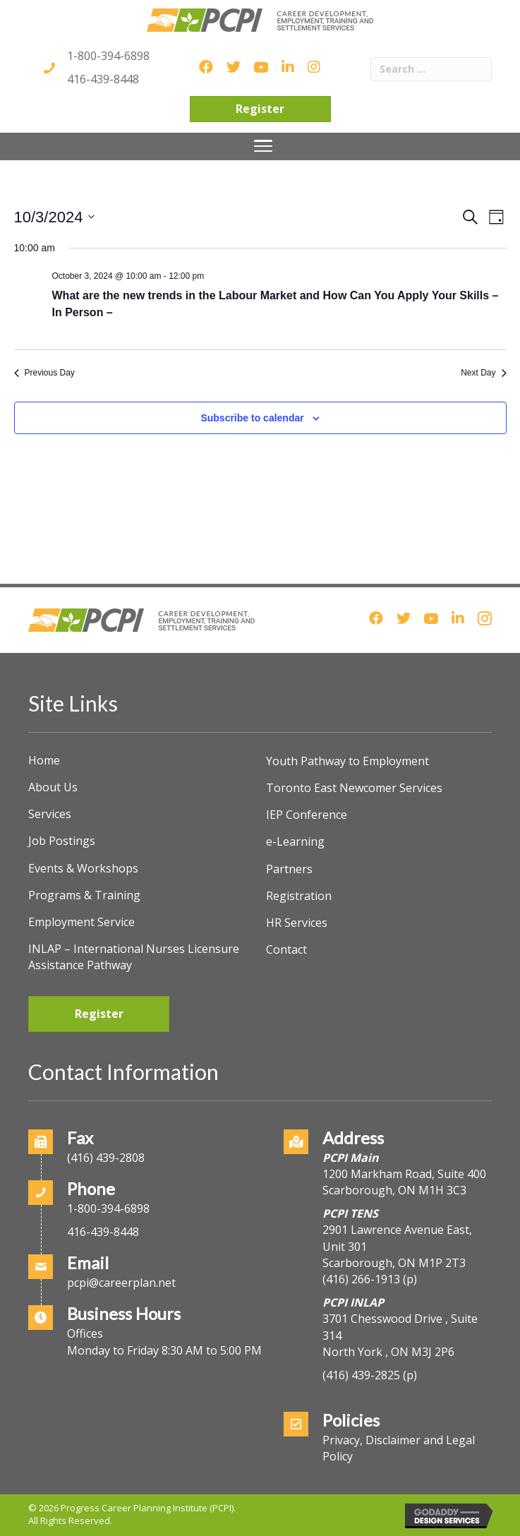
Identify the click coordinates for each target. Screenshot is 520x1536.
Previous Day (44, 373)
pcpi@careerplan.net (121, 1282)
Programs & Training (84, 895)
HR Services (296, 922)
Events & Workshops (83, 868)
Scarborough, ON (394, 1263)
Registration (299, 896)
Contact (286, 949)
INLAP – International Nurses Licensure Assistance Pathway (133, 957)
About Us (53, 787)
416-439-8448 (103, 79)
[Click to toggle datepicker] (54, 217)
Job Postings (61, 840)
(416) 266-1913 (361, 1279)
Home (44, 760)
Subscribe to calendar (251, 418)
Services (49, 814)
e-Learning (295, 841)
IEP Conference (306, 814)
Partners (289, 869)
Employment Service (81, 922)
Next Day (483, 373)
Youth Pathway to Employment (347, 761)
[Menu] (262, 146)
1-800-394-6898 (108, 56)
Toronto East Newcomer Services (354, 788)
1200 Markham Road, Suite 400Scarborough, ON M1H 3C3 (404, 1182)
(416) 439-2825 (361, 1375)
